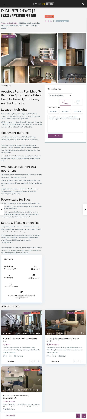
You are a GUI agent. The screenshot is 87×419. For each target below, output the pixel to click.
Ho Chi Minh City (12, 23)
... (16, 352)
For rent (3, 23)
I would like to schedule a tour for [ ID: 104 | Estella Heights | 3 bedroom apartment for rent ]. (65, 124)
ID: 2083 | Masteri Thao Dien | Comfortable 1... (16, 396)
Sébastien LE (11, 361)
